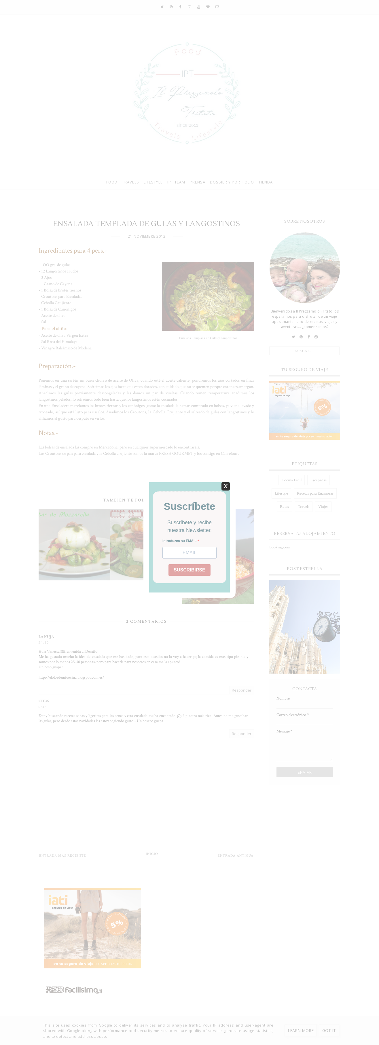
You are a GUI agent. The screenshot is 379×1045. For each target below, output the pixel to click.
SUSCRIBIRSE (189, 569)
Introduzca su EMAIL (180, 541)
